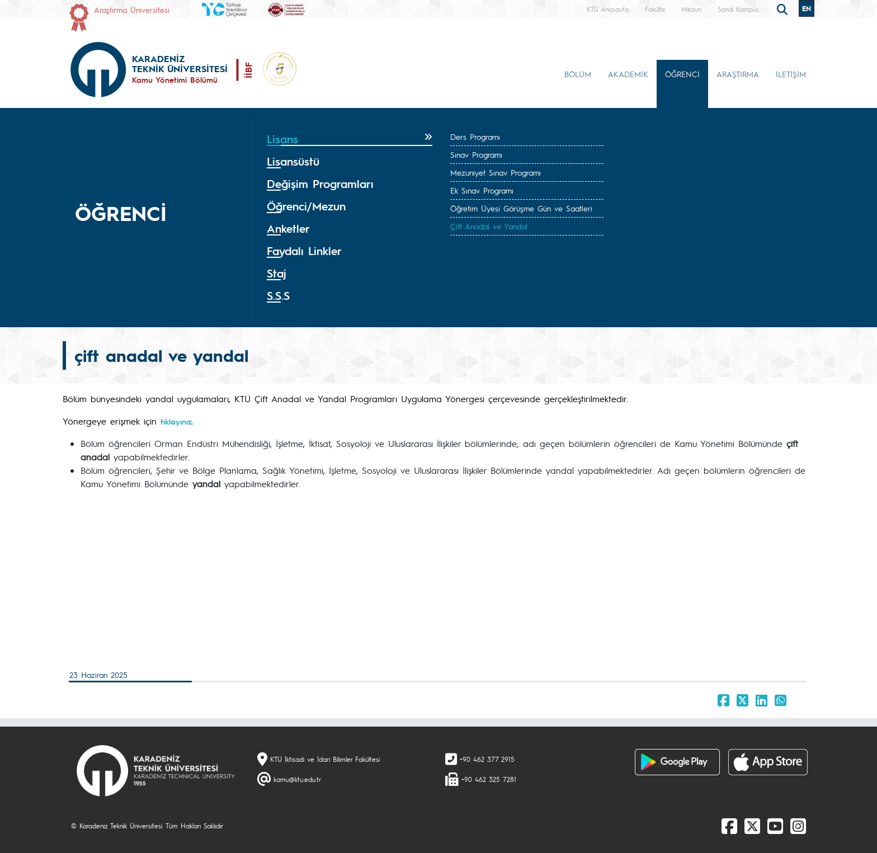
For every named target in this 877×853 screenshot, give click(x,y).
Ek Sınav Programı (481, 190)
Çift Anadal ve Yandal (488, 226)
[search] (783, 8)
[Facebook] (729, 825)
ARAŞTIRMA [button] (737, 74)
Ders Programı (475, 136)
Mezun (691, 8)
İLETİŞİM (791, 74)
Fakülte (655, 8)
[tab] (349, 139)
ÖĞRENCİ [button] (682, 74)
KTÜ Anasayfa (608, 8)
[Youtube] (775, 825)
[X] (752, 825)
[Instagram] (798, 825)
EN (806, 8)
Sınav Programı (476, 154)
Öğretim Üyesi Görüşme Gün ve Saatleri (521, 208)
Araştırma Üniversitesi (131, 9)
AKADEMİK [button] (628, 74)
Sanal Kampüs (738, 8)
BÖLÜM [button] (577, 74)
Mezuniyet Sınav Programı (495, 172)
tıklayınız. (177, 421)
